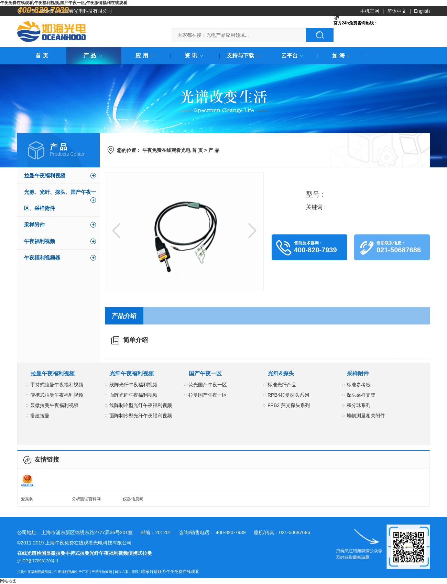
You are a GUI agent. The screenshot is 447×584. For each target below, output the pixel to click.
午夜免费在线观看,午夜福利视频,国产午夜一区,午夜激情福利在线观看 (63, 2)
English (422, 11)
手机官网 (369, 11)
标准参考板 (359, 384)
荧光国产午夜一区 (207, 384)
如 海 (342, 55)
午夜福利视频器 (42, 258)
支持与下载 (244, 55)
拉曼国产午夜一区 (207, 395)
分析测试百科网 (86, 499)
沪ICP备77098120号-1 (37, 561)
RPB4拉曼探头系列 (288, 395)
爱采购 (27, 499)
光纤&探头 (281, 373)
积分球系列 (359, 405)
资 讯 (195, 55)
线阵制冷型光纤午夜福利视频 (140, 405)
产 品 (94, 55)
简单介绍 (135, 340)
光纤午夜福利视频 (132, 373)
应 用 (145, 55)
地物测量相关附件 (366, 415)
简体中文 (396, 11)
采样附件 (34, 225)
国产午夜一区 (205, 373)
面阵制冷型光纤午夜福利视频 (140, 415)
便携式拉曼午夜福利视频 (56, 395)
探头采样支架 (361, 395)
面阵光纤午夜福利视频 (133, 395)
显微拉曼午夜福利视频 (54, 405)
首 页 (41, 55)
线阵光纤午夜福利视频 (133, 384)
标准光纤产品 (282, 384)
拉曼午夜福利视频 (44, 175)
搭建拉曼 (40, 415)
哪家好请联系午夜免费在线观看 (170, 571)
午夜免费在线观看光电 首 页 (172, 150)
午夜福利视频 (39, 241)
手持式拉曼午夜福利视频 (56, 384)
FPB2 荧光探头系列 (289, 405)
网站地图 (8, 581)
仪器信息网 (133, 499)
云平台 (293, 55)
